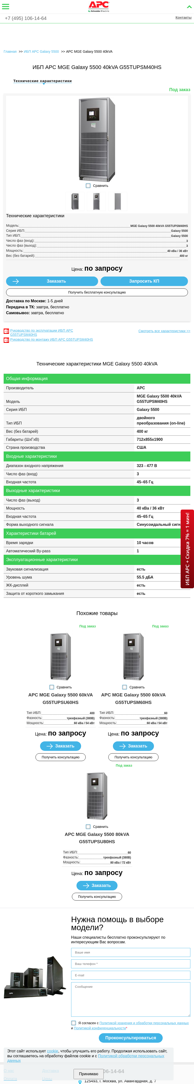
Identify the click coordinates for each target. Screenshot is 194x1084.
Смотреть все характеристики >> (164, 331)
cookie (52, 1051)
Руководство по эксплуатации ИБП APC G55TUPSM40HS (41, 333)
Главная (10, 51)
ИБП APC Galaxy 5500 (41, 51)
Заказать (56, 281)
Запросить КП (144, 281)
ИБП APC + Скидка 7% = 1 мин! (187, 548)
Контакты (184, 17)
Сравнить (100, 186)
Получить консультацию (61, 757)
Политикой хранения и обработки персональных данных (144, 1023)
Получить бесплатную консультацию (97, 292)
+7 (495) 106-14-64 (26, 18)
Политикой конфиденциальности (100, 1028)
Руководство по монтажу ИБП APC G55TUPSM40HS (51, 339)
